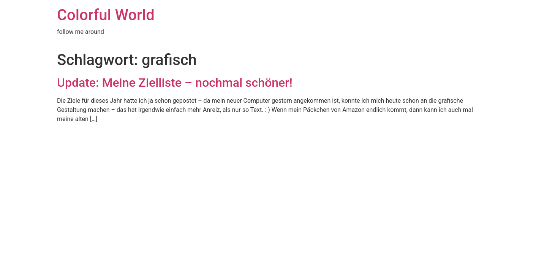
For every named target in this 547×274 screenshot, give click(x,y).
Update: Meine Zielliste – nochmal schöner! (174, 82)
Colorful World (106, 15)
